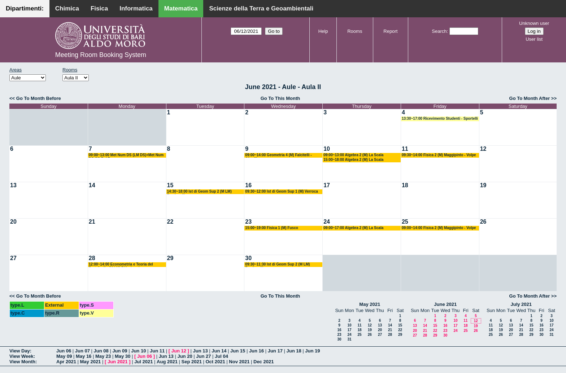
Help (323, 31)
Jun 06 (63, 351)
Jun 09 (119, 351)
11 (405, 149)
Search (439, 31)
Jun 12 (178, 351)
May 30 (122, 356)
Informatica (136, 8)
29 (170, 258)
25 (405, 222)
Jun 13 (200, 351)
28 (92, 258)
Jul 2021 (143, 361)
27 (13, 258)
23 (248, 222)
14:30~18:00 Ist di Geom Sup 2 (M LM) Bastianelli (199, 191)
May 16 (83, 356)
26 (483, 222)
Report (390, 31)
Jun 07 (82, 351)
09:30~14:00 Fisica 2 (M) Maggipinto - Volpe (439, 155)
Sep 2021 (192, 361)
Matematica (181, 8)
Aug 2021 (167, 361)
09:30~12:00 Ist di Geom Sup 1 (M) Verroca (281, 191)
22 (170, 222)
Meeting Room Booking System (100, 54)
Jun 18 (293, 351)
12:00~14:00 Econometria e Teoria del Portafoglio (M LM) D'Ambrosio (121, 264)
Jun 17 (275, 351)
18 (405, 185)
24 (326, 222)
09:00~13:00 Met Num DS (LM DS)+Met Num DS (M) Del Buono (126, 155)
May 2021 (369, 304)
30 (248, 258)
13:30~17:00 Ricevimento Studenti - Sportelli (440, 118)
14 (92, 185)
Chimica (67, 8)
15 (170, 185)
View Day (19, 351)
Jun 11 (157, 351)
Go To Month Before (38, 98)
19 (483, 185)
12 (483, 149)
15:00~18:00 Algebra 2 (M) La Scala (353, 160)
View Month (22, 361)
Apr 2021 (66, 361)
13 (13, 185)
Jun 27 (203, 356)
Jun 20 (184, 356)
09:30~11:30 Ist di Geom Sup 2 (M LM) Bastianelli (277, 264)
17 (326, 185)
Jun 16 (256, 351)
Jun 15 (237, 351)
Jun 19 (312, 351)
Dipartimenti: (25, 8)
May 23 (103, 356)
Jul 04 (221, 356)
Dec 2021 (263, 361)
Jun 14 (219, 351)
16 (248, 185)
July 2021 (521, 304)
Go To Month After (529, 98)
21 (92, 222)
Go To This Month (280, 98)
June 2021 (445, 304)
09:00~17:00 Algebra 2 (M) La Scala (353, 228)
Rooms (354, 31)
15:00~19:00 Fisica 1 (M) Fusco (271, 228)
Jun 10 (138, 351)
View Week (21, 356)
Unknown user (534, 23)
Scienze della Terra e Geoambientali (261, 8)
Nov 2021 (239, 361)
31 (349, 339)
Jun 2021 (118, 361)
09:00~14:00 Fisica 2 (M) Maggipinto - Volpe (439, 228)
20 (13, 222)
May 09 (64, 356)
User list (534, 39)
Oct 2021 (215, 361)
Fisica (99, 8)
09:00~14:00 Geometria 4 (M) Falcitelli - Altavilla (278, 155)
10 (326, 149)
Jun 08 (101, 351)
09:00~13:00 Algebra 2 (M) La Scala (353, 155)
